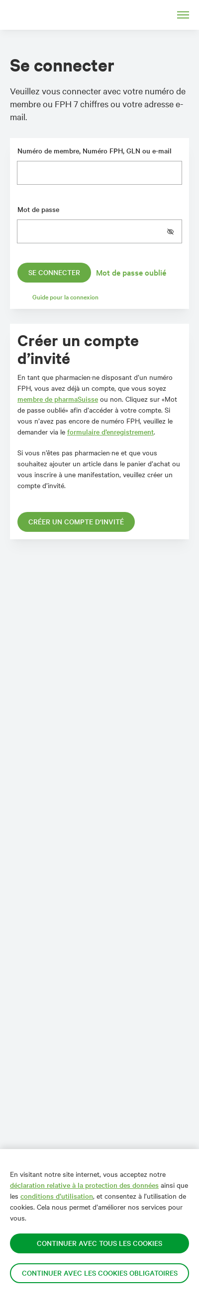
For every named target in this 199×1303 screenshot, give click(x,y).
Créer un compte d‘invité (76, 521)
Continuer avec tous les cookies (99, 1243)
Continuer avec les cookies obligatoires (100, 1273)
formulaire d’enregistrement (110, 431)
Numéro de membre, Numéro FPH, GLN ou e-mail (94, 150)
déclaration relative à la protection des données (84, 1185)
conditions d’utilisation (56, 1196)
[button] (174, 231)
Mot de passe (38, 209)
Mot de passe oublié (131, 272)
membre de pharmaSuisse (57, 399)
